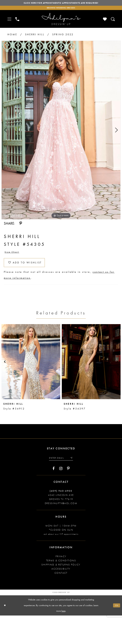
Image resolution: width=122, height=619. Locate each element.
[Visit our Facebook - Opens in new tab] (54, 472)
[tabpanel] (61, 131)
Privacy (61, 559)
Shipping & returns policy (60, 568)
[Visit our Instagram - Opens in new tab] (60, 472)
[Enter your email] (61, 461)
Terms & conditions (61, 564)
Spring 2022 (63, 35)
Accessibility (60, 572)
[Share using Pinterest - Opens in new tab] (20, 224)
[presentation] (30, 364)
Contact (61, 576)
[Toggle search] (113, 20)
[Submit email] (72, 461)
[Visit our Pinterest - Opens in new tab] (68, 472)
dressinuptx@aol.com (61, 506)
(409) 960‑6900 (61, 494)
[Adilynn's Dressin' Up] (61, 20)
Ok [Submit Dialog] (116, 608)
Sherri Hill (34, 35)
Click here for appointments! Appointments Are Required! (61, 3)
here (63, 614)
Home (12, 35)
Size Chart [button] (13, 253)
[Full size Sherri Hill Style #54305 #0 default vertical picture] (61, 131)
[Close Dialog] (5, 609)
